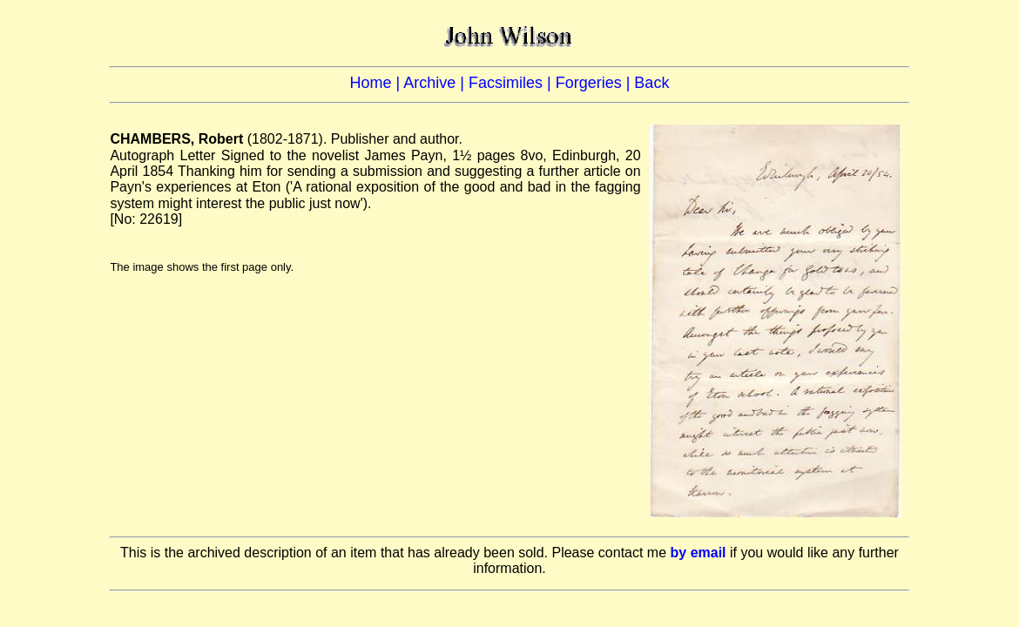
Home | (377, 82)
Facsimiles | (512, 82)
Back (651, 82)
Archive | (436, 82)
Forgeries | (595, 82)
